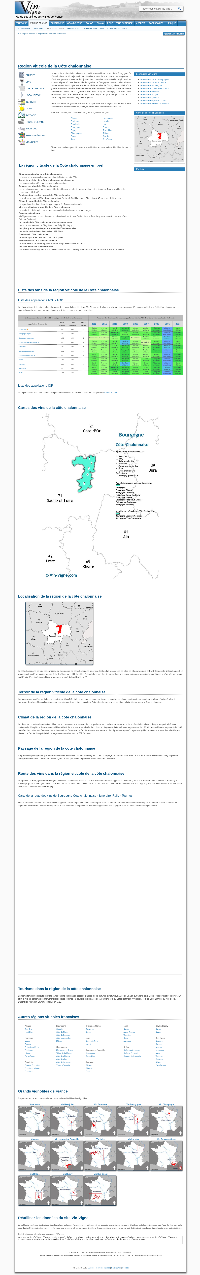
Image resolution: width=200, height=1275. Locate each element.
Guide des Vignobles (150, 97)
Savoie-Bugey (161, 1026)
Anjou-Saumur (129, 1032)
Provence (107, 127)
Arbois (88, 1044)
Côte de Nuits (62, 1032)
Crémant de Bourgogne (27, 355)
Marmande (159, 1050)
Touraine (126, 1035)
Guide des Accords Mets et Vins (155, 88)
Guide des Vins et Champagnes (155, 79)
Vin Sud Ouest (101, 1174)
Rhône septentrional (131, 1050)
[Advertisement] (100, 50)
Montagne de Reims (64, 1050)
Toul (87, 1071)
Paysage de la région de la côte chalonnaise (56, 748)
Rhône (106, 133)
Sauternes (29, 1050)
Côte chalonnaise (63, 1038)
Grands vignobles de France (43, 1091)
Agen (157, 1053)
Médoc (27, 1041)
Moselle (89, 1068)
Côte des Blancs (63, 1056)
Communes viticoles (116, 28)
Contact (125, 1268)
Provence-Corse (93, 1026)
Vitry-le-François (63, 1065)
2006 (156, 324)
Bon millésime (93, 338)
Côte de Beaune (63, 1035)
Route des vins (35, 122)
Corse (73, 136)
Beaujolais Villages (32, 1068)
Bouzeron (22, 347)
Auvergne (127, 1041)
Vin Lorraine (134, 1139)
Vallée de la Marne (64, 1053)
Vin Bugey (67, 1174)
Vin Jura (35, 1139)
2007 (146, 324)
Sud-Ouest (107, 139)
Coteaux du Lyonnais (132, 1056)
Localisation (34, 95)
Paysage (31, 115)
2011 (104, 324)
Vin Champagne (23, 28)
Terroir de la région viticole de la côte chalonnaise (62, 692)
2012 (94, 324)
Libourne (28, 1053)
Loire (105, 124)
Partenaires (116, 1268)
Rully (20, 373)
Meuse (89, 1065)
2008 (135, 324)
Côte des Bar (61, 1059)
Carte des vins (35, 88)
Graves (28, 1044)
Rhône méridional (130, 1053)
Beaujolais (75, 124)
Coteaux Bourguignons (27, 351)
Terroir (31, 102)
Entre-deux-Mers (32, 1047)
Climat (30, 108)
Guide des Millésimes (150, 91)
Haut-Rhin (29, 1032)
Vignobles (38, 28)
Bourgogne (76, 127)
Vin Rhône (35, 1174)
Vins (102, 28)
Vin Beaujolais (68, 1104)
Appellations (73, 28)
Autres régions (35, 135)
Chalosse (159, 1059)
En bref (30, 75)
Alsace (74, 118)
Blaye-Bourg (30, 1056)
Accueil (91, 1268)
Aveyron (158, 1047)
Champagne (76, 133)
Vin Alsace (34, 1104)
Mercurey (22, 364)
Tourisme (31, 128)
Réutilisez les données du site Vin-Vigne (53, 1218)
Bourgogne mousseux (26, 338)
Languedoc (108, 118)
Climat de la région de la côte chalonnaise (54, 717)
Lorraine (106, 121)
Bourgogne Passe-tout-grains (29, 342)
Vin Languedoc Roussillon (67, 1139)
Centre (126, 1038)
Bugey (73, 130)
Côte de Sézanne (63, 1062)
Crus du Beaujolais (32, 1065)
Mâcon (59, 1041)
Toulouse (159, 1056)
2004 (178, 324)
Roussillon (107, 130)
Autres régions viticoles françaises (48, 1017)
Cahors (158, 1044)
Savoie (106, 136)
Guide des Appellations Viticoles (155, 103)
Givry (21, 360)
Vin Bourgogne (133, 1104)
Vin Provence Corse (166, 1139)
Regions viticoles (55, 28)
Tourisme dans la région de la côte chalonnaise (59, 989)
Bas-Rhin (28, 1029)
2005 (167, 324)
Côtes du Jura (91, 1041)
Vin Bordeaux (100, 1104)
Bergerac (159, 1041)
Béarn (157, 1062)
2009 (125, 324)
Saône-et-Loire (110, 392)
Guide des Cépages (149, 94)
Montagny (22, 368)
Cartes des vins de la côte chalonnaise (52, 408)
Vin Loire (100, 1139)
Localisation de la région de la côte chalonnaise (60, 596)
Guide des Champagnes (151, 85)
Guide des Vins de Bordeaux (153, 82)
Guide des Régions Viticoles (153, 100)
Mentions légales (103, 1268)
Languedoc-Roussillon (96, 1050)
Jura (73, 139)
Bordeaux (75, 121)
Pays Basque (160, 1065)
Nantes (126, 1029)
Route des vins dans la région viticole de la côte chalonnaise (71, 773)
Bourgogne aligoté (25, 334)
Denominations (90, 28)
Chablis (59, 1029)
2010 (114, 324)
